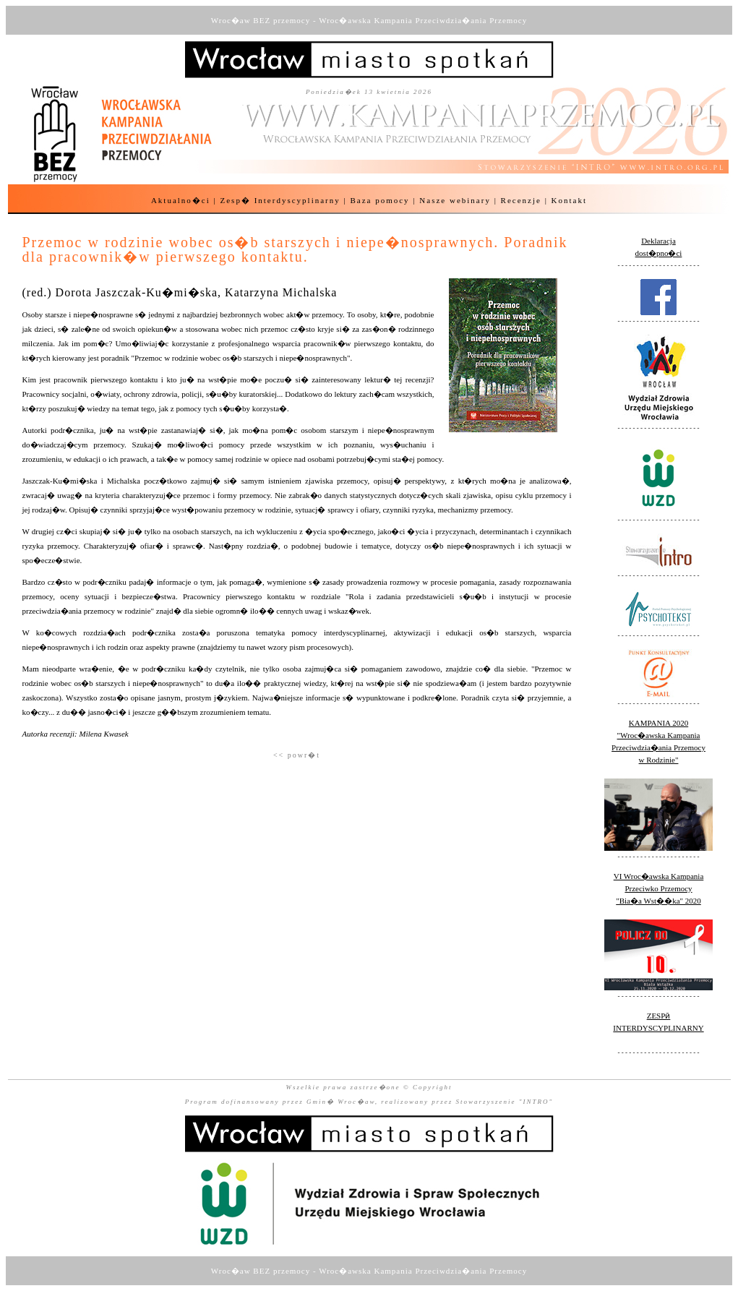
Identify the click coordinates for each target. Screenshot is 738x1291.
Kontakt (569, 200)
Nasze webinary (455, 200)
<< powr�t (296, 755)
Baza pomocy (379, 200)
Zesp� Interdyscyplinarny (280, 200)
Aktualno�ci (180, 200)
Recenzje (521, 200)
